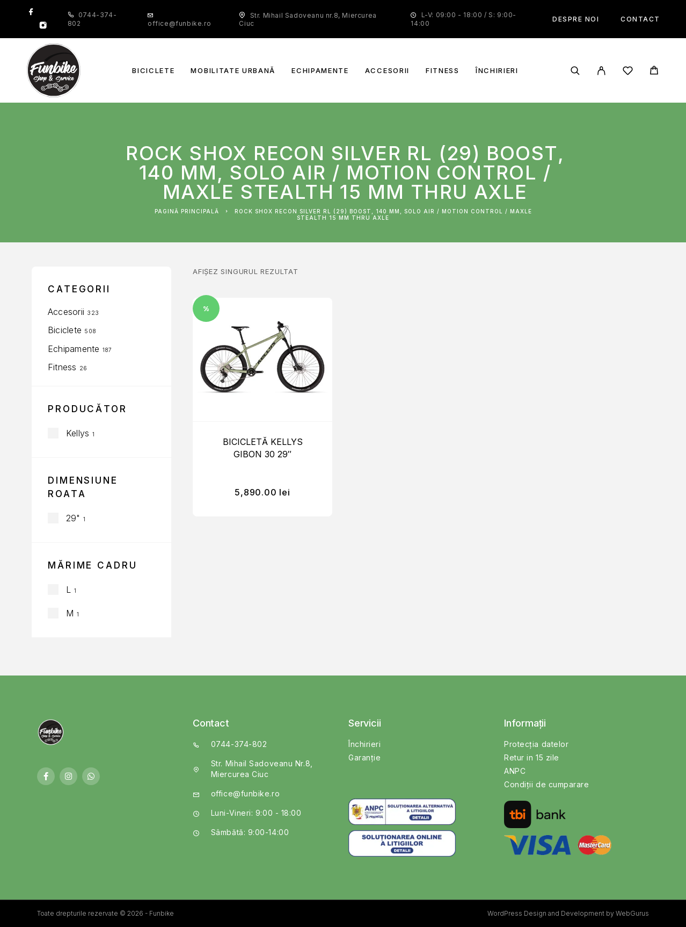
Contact (640, 19)
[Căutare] (575, 71)
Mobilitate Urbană (233, 71)
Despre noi (575, 19)
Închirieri (497, 71)
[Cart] (654, 72)
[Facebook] (31, 12)
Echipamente (320, 71)
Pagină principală (187, 211)
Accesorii (387, 71)
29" (73, 518)
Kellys (77, 433)
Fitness (442, 71)
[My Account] (601, 71)
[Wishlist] (628, 72)
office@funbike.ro (179, 23)
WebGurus (632, 913)
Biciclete (153, 71)
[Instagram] (43, 26)
